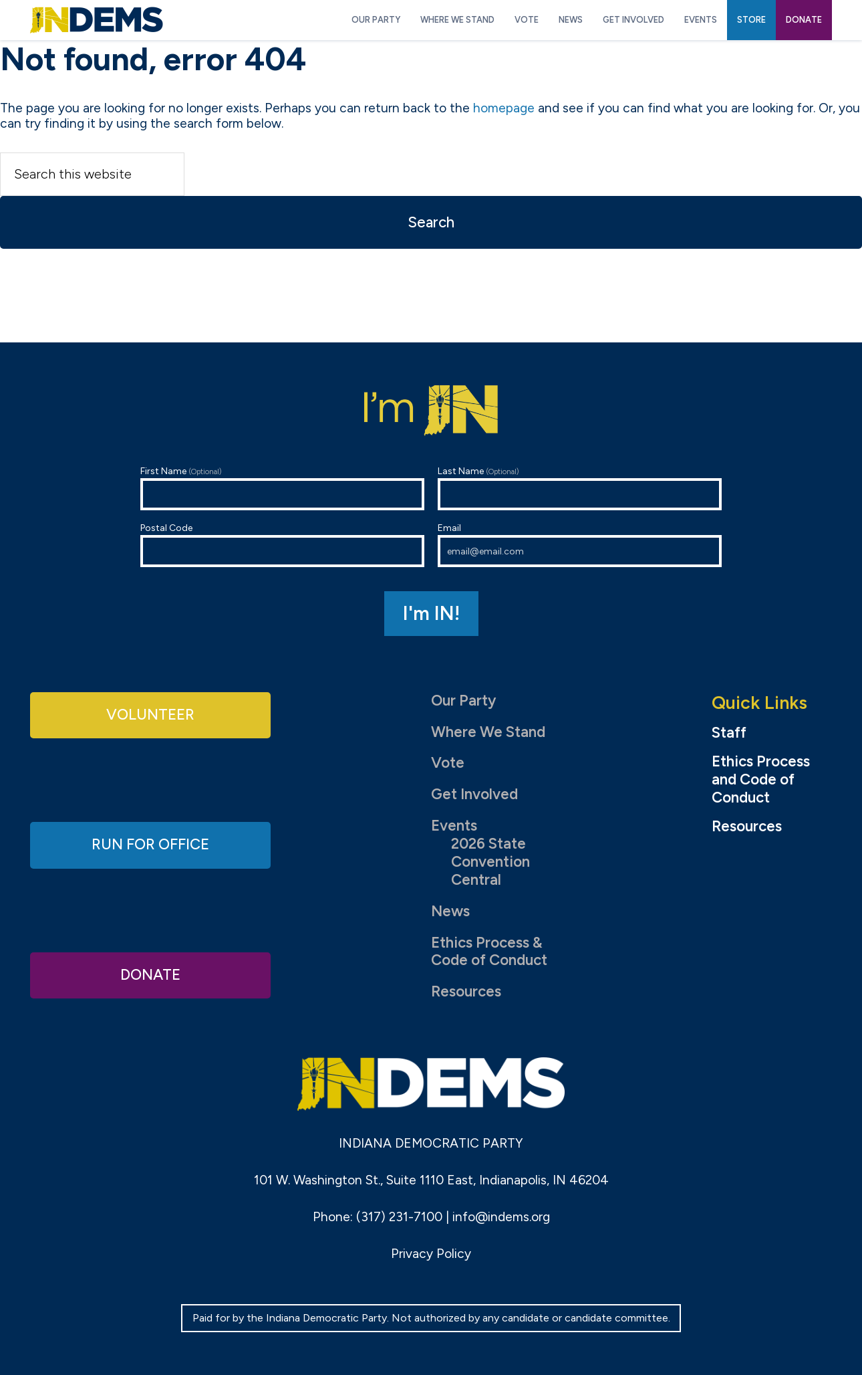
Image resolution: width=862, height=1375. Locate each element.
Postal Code (282, 544)
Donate (150, 975)
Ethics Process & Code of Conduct (489, 952)
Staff (729, 733)
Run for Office (150, 844)
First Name (282, 487)
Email (580, 544)
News (450, 911)
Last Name (580, 487)
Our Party (463, 701)
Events (454, 826)
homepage (504, 108)
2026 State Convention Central (490, 862)
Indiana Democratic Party (96, 20)
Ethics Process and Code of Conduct (761, 780)
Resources (466, 991)
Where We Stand (488, 732)
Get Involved (474, 794)
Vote (447, 763)
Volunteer (150, 715)
